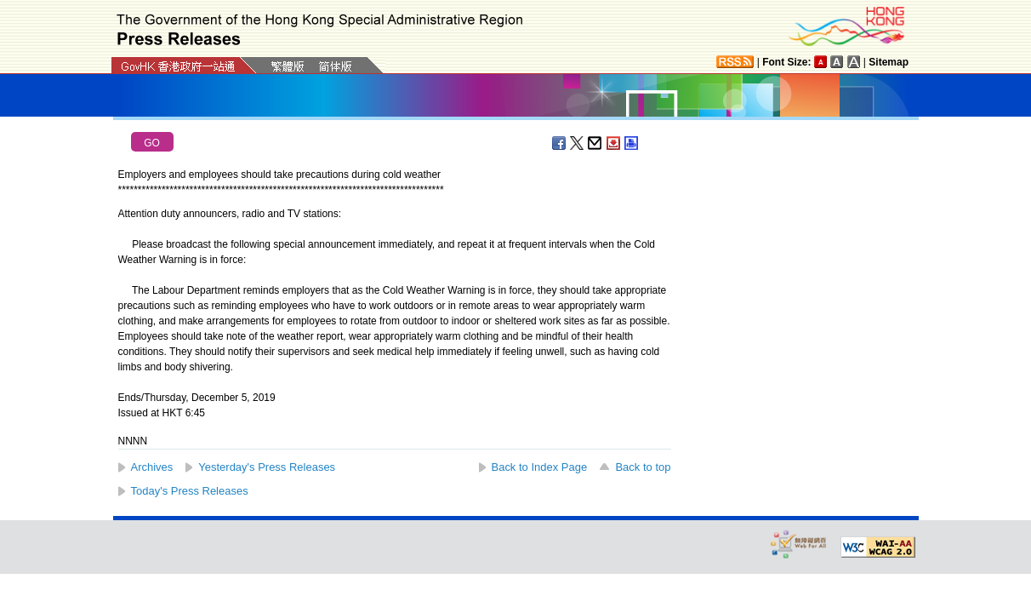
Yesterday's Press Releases (266, 467)
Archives (152, 467)
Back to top (642, 467)
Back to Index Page (540, 467)
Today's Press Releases (189, 490)
